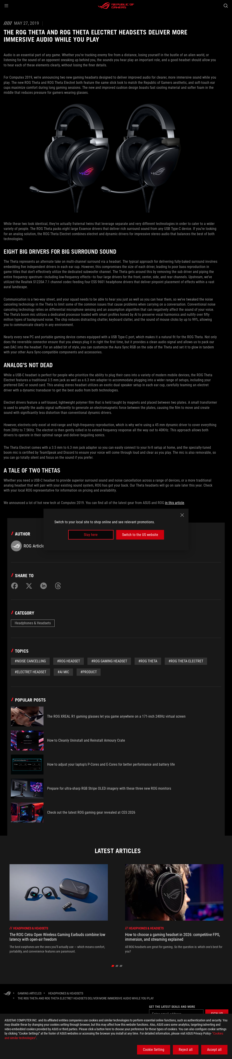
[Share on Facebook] (14, 585)
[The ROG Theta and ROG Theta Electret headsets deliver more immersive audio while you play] (86, 998)
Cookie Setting (153, 1049)
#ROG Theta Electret (186, 661)
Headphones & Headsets (33, 623)
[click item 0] (112, 966)
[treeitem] (58, 909)
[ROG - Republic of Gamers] (116, 5)
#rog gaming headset (109, 661)
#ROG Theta (147, 661)
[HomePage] (7, 993)
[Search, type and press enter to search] (225, 5)
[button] (6, 5)
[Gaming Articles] (29, 993)
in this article (174, 503)
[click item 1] (117, 966)
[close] (182, 515)
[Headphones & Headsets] (65, 993)
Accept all (214, 1049)
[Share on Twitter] (29, 585)
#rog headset (68, 661)
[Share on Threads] (58, 585)
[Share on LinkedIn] (43, 585)
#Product (88, 672)
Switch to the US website (140, 535)
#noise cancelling (30, 661)
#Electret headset (30, 672)
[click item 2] (121, 966)
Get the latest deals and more (172, 1006)
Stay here (91, 535)
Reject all (186, 1049)
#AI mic (63, 672)
